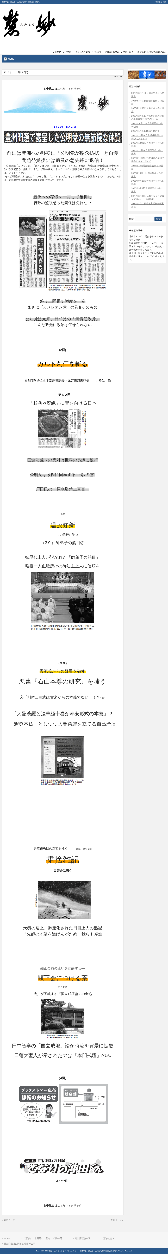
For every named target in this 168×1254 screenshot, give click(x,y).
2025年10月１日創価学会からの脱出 (147, 175)
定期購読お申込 (112, 52)
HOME (58, 52)
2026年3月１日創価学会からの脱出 (147, 102)
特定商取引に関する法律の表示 (152, 52)
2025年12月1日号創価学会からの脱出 (147, 144)
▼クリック (75, 88)
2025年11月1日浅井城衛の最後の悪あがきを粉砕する (147, 160)
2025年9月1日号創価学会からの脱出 (147, 190)
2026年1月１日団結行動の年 (145, 131)
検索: (131, 218)
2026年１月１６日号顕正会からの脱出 (147, 125)
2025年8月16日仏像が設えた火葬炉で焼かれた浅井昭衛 (147, 198)
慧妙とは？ (128, 52)
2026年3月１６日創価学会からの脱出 (147, 95)
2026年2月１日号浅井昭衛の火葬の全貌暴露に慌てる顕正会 (147, 117)
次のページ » (116, 1220)
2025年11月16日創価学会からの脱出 (147, 152)
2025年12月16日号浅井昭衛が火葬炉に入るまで (147, 137)
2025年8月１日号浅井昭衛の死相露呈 (147, 205)
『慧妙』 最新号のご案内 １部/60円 (83, 52)
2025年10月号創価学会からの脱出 (147, 167)
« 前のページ (8, 1220)
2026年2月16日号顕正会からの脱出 (147, 110)
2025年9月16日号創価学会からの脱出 (147, 182)
